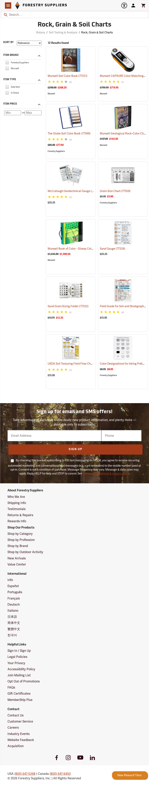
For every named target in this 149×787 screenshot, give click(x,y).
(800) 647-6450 (60, 774)
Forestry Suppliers (56, 151)
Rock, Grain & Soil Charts (97, 32)
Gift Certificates (19, 693)
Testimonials (16, 509)
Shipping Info (16, 503)
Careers (13, 727)
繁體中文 (13, 629)
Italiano (12, 611)
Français (13, 598)
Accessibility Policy (21, 669)
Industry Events (18, 734)
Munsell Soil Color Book (67, 76)
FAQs (11, 687)
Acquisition (15, 746)
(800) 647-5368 (24, 774)
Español (13, 586)
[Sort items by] (29, 43)
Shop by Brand (17, 546)
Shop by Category (20, 534)
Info (10, 580)
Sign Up (75, 449)
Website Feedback (20, 740)
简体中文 (13, 623)
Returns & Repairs (20, 515)
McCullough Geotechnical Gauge (74, 191)
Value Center (16, 564)
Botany (40, 32)
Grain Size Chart (115, 191)
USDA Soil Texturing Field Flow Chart (76, 363)
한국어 (12, 635)
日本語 (12, 617)
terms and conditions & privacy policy (106, 473)
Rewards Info (16, 521)
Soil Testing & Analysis (63, 32)
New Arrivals (16, 558)
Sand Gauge (112, 248)
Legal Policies (17, 657)
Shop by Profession (21, 540)
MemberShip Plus (19, 700)
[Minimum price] (12, 112)
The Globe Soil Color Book (69, 133)
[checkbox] (7, 62)
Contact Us (15, 715)
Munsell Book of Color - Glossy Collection (79, 248)
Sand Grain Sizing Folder (68, 306)
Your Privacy (16, 663)
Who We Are (16, 497)
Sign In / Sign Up (19, 651)
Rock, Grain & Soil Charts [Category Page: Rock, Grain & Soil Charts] (74, 25)
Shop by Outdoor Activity (25, 552)
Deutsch (13, 604)
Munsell (51, 93)
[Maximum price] (33, 112)
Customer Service (20, 721)
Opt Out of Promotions (23, 681)
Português (14, 592)
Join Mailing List (19, 675)
